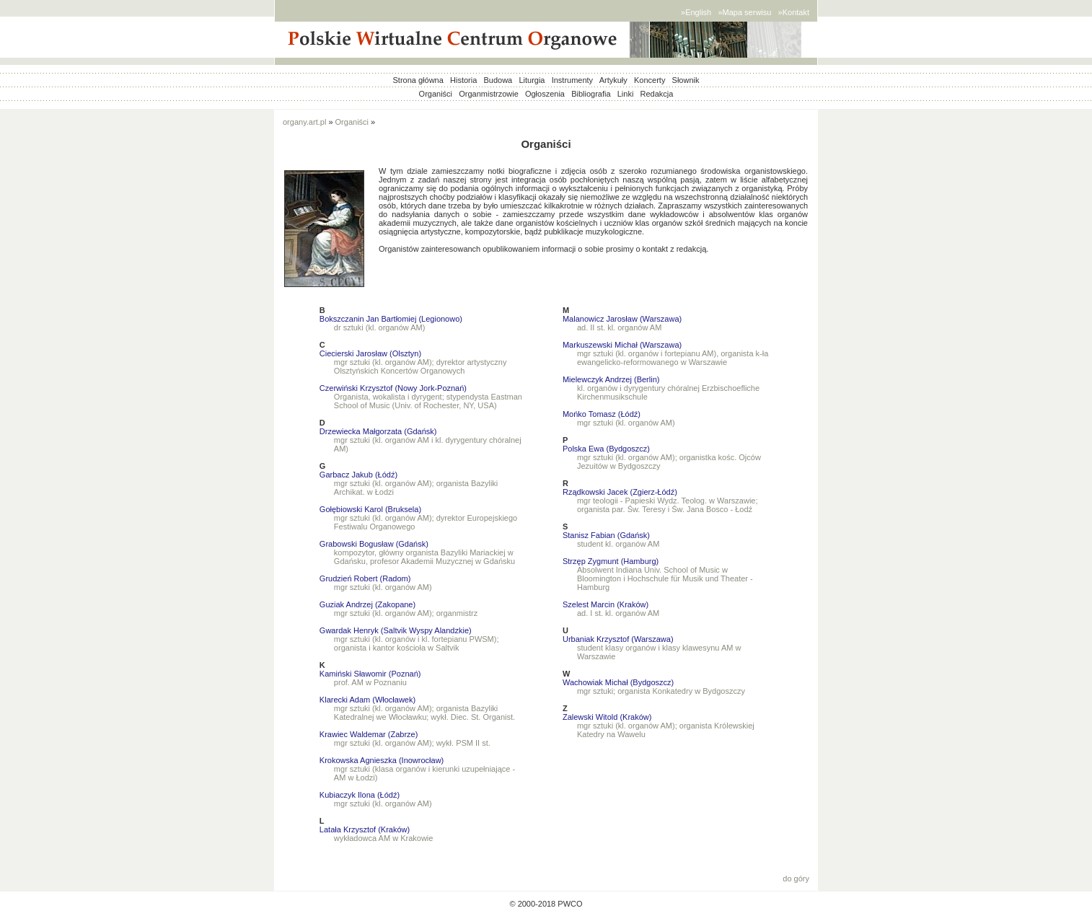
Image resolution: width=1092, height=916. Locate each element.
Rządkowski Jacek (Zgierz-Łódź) (620, 492)
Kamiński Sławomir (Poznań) (370, 673)
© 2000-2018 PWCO (545, 903)
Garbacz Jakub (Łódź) (358, 474)
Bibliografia (590, 93)
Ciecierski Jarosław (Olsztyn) (370, 353)
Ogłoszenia (545, 93)
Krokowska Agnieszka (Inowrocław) (382, 760)
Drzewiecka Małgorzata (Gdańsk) (378, 431)
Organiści (435, 93)
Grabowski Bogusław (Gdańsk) (374, 544)
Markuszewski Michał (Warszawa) (622, 344)
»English (696, 12)
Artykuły (613, 80)
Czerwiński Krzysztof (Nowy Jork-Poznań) (393, 388)
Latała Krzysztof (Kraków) (365, 829)
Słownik (686, 80)
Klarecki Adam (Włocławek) (367, 699)
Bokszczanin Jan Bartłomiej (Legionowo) (391, 318)
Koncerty (649, 80)
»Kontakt (793, 12)
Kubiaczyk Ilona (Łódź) (360, 795)
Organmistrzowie (489, 93)
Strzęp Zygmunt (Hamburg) (611, 561)
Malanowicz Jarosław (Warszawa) (622, 318)
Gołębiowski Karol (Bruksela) (370, 509)
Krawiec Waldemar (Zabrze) (369, 734)
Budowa (497, 80)
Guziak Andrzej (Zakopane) (367, 604)
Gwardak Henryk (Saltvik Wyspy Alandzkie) (396, 630)
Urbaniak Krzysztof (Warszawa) (618, 639)
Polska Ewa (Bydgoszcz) (606, 448)
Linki (625, 93)
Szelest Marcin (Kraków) (605, 604)
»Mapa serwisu (744, 12)
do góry (796, 878)
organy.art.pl (304, 122)
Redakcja (657, 93)
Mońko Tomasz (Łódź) (601, 414)
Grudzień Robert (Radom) (365, 578)
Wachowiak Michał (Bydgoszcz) (618, 682)
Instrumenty (572, 80)
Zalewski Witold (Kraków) (607, 717)
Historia (463, 80)
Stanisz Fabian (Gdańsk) (606, 535)
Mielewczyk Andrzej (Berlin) (611, 379)
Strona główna (418, 80)
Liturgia (532, 80)
